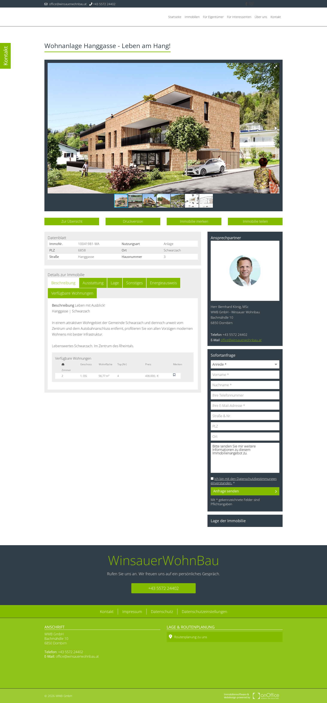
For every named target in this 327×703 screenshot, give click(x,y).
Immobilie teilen (255, 221)
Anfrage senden (226, 491)
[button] (275, 66)
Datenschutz (162, 611)
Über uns (261, 17)
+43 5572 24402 (102, 4)
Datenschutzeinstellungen (204, 611)
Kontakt (276, 17)
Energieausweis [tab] (163, 282)
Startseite (174, 17)
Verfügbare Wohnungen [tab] (72, 293)
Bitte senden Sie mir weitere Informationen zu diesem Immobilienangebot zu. (245, 458)
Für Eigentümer (213, 17)
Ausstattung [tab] (93, 282)
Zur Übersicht (71, 221)
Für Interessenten (239, 17)
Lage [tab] (115, 282)
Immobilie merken (194, 221)
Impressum (132, 611)
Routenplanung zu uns (188, 637)
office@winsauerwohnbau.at (65, 4)
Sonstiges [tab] (134, 282)
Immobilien (192, 17)
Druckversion (133, 221)
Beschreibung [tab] (63, 282)
